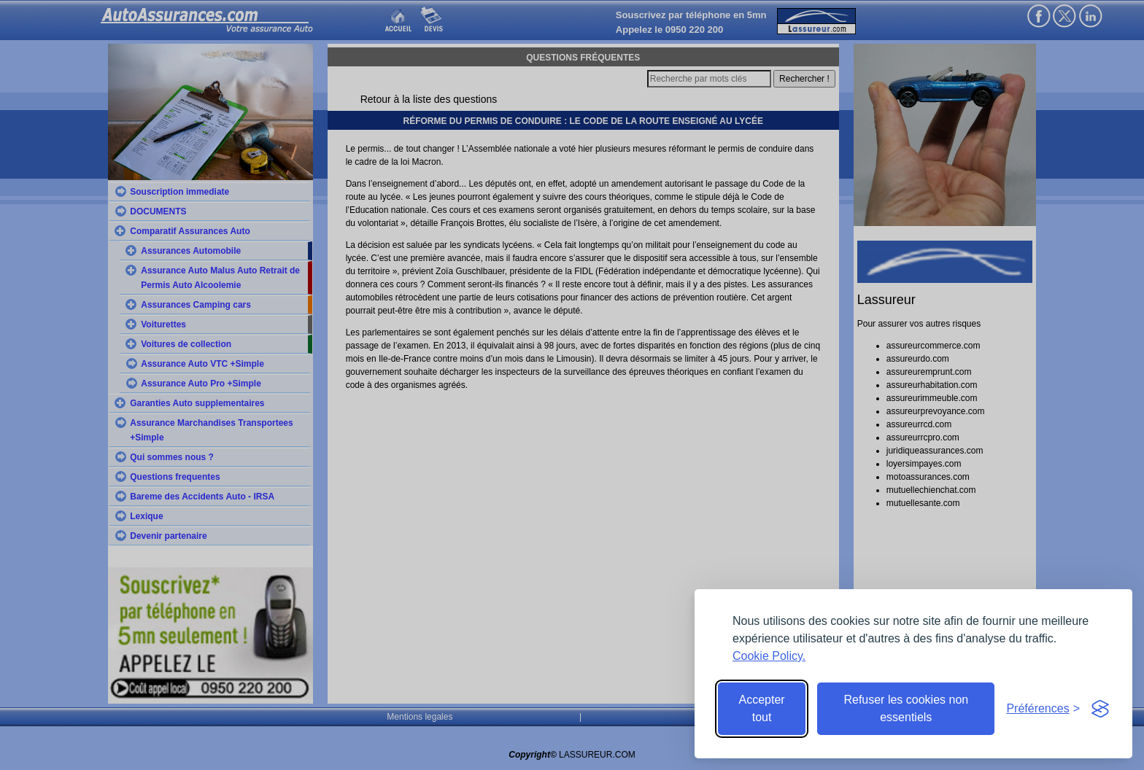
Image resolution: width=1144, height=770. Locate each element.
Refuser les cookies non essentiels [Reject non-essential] (905, 708)
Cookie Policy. (769, 656)
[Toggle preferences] (1043, 709)
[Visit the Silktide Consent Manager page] (1100, 709)
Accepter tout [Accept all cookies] (762, 708)
